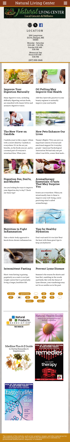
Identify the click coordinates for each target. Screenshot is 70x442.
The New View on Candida (15, 133)
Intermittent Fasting (17, 268)
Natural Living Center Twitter (35, 25)
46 (60, 294)
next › (29, 301)
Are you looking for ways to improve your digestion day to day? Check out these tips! (18, 190)
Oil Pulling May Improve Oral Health (49, 90)
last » (40, 301)
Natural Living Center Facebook (41, 25)
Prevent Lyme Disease (50, 268)
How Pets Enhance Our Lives (50, 133)
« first (11, 294)
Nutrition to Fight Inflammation (15, 230)
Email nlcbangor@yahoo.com (30, 25)
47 (11, 297)
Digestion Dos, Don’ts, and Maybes (17, 180)
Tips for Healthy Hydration (46, 230)
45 (52, 294)
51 (44, 297)
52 (52, 297)
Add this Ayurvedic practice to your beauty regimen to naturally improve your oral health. (50, 100)
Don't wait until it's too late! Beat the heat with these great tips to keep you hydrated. (49, 240)
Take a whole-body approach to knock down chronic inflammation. (18, 238)
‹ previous (24, 294)
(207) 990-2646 (35, 60)
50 (36, 297)
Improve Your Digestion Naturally (16, 90)
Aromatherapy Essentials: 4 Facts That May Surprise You (48, 182)
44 (44, 294)
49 (27, 297)
